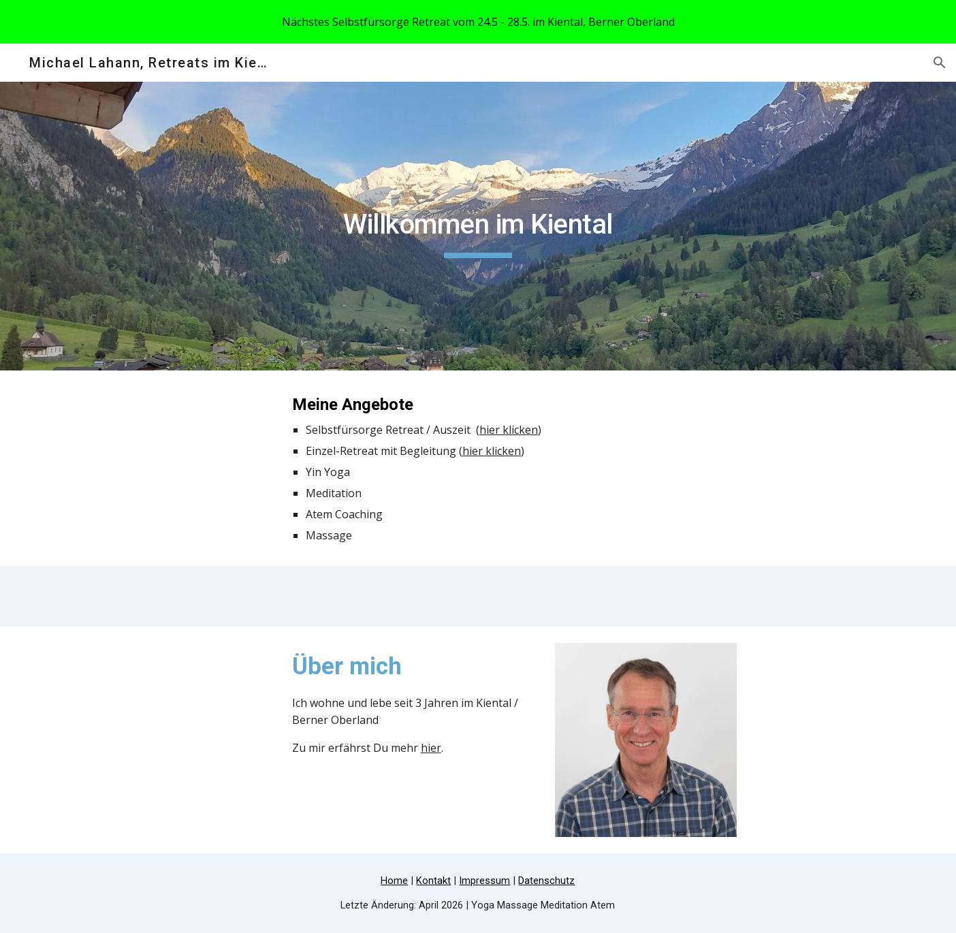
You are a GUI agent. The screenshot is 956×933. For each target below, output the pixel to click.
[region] (478, 22)
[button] (939, 62)
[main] (478, 226)
